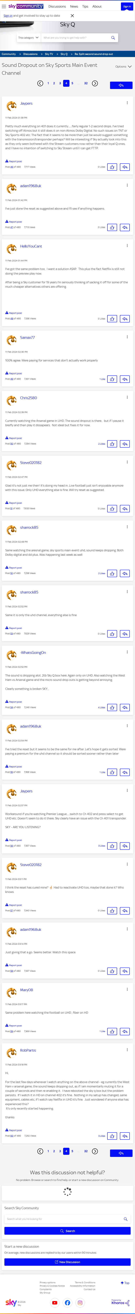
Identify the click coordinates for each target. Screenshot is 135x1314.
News (74, 6)
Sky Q (67, 24)
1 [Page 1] (48, 83)
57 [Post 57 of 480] (11, 910)
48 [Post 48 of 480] (11, 318)
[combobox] (75, 37)
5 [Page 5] (72, 83)
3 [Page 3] (60, 83)
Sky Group (45, 1292)
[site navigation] (4, 6)
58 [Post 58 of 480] (11, 971)
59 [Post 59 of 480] (11, 1031)
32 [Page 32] (86, 83)
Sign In (127, 6)
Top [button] (126, 1283)
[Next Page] (94, 83)
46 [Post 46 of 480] (11, 167)
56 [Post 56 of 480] (11, 845)
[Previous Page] (40, 83)
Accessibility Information (82, 1286)
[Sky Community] (26, 6)
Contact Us (89, 1289)
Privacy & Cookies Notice (52, 1286)
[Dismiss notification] (72, 16)
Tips (85, 6)
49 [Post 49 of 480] (11, 379)
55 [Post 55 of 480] (11, 772)
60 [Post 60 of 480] (11, 1135)
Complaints (46, 1289)
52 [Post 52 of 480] (11, 573)
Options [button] (120, 66)
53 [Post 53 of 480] (11, 633)
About (97, 6)
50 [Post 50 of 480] (11, 443)
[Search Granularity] (29, 37)
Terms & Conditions (85, 1282)
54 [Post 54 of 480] (11, 707)
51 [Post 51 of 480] (11, 508)
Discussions (57, 6)
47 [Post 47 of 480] (11, 227)
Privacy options (47, 1282)
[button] (127, 102)
